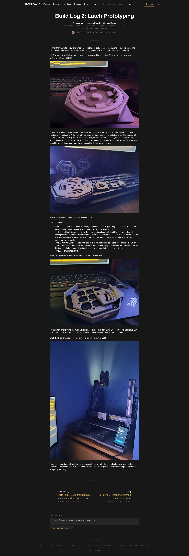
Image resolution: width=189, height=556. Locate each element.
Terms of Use (85, 545)
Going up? (94, 540)
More (96, 4)
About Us (43, 545)
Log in (160, 4)
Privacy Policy (97, 545)
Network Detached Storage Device (101, 23)
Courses (77, 4)
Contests (67, 4)
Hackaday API (110, 545)
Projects (46, 4)
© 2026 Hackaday (94, 550)
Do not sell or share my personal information (133, 545)
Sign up (149, 4)
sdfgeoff (77, 32)
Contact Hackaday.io (57, 545)
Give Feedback (72, 545)
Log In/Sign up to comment (62, 528)
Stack (86, 4)
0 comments (77, 501)
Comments (111, 32)
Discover (57, 4)
